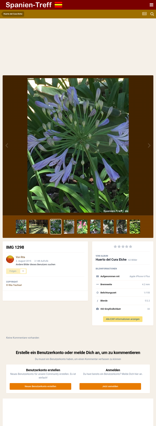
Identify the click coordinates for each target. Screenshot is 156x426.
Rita (23, 257)
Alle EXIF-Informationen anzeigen (123, 319)
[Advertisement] (78, 49)
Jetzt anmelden (110, 386)
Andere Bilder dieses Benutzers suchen (35, 264)
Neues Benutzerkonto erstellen (40, 386)
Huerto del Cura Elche (111, 259)
